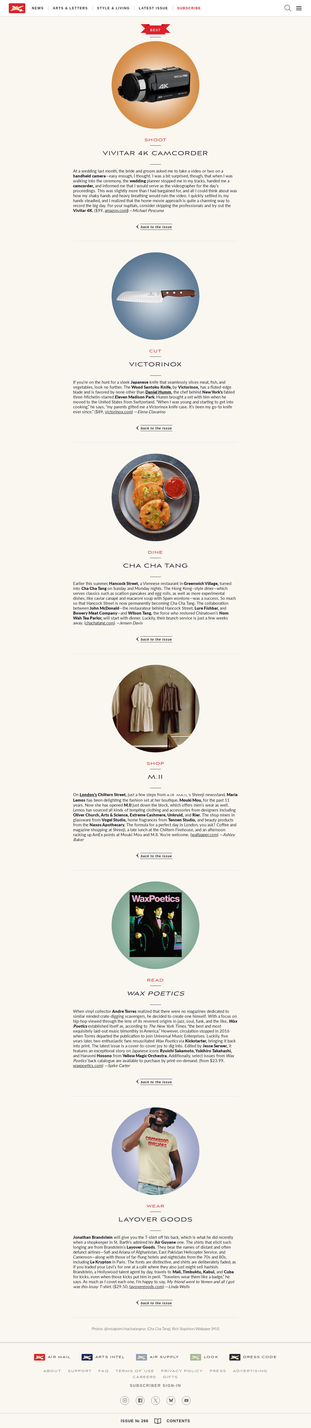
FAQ (103, 1371)
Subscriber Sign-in (155, 1385)
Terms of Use (135, 1371)
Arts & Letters (70, 8)
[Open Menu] (299, 8)
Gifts (170, 1377)
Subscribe (189, 8)
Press (218, 1371)
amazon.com (116, 210)
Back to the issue (156, 227)
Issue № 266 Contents (155, 1421)
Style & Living (113, 8)
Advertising (250, 1371)
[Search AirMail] (288, 8)
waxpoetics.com (87, 1065)
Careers (144, 1377)
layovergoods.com (146, 1286)
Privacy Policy (182, 1371)
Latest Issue (153, 8)
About (52, 1371)
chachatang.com (99, 623)
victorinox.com (118, 411)
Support (80, 1371)
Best (155, 30)
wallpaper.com (204, 834)
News (38, 8)
